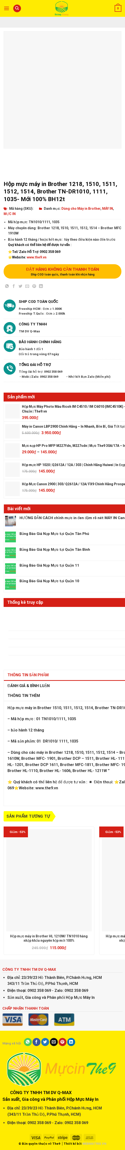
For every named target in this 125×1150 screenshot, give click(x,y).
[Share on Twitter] (21, 287)
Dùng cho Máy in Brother (80, 208)
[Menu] (6, 8)
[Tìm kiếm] (17, 8)
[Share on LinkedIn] (41, 287)
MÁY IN (107, 208)
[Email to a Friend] (27, 287)
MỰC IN (10, 214)
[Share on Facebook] (14, 287)
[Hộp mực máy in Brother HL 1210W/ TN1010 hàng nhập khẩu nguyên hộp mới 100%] (49, 880)
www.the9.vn (36, 257)
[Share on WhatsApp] (7, 287)
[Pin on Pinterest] (34, 287)
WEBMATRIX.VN (94, 1143)
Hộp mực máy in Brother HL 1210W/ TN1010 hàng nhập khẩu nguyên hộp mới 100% (49, 938)
